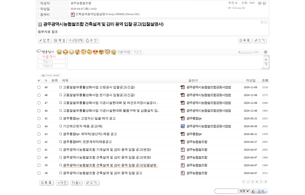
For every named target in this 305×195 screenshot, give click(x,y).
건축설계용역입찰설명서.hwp (92, 14)
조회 (265, 80)
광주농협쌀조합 (81, 3)
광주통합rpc (194, 118)
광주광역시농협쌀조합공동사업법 (208, 87)
